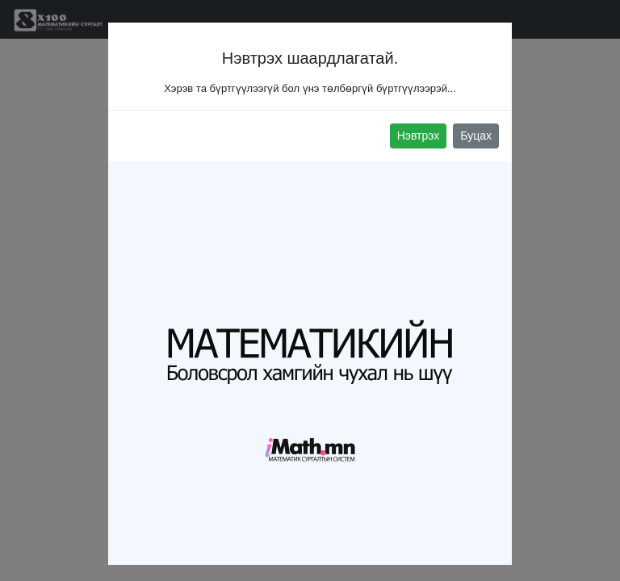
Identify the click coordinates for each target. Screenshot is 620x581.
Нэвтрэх (418, 135)
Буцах (476, 135)
